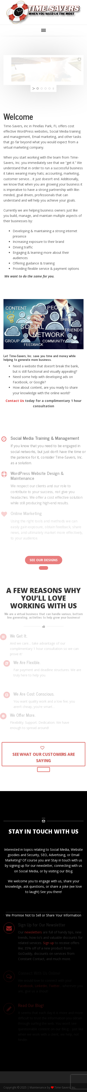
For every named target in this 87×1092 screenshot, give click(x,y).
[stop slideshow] (53, 88)
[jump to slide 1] (38, 88)
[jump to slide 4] (49, 88)
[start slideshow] (33, 88)
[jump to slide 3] (45, 88)
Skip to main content (15, 38)
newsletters (34, 932)
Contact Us (15, 400)
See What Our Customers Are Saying (43, 755)
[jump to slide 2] (42, 88)
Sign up (48, 943)
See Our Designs (44, 560)
